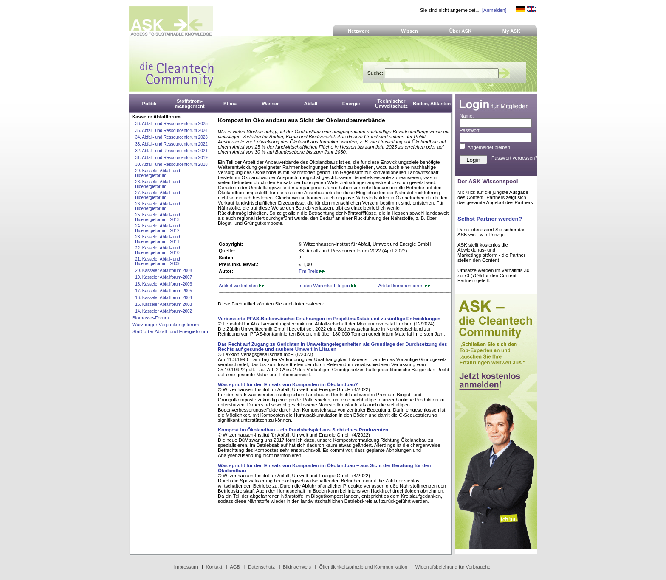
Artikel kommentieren (404, 285)
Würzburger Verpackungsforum (165, 324)
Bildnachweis (297, 566)
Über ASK (460, 31)
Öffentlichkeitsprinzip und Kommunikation (363, 566)
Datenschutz (261, 566)
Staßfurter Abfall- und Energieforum (170, 331)
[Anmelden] (494, 10)
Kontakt (214, 566)
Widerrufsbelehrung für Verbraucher (453, 566)
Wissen (409, 31)
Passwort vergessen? (514, 157)
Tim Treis (312, 271)
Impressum (186, 566)
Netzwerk (358, 31)
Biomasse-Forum (150, 317)
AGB (235, 566)
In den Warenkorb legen (328, 285)
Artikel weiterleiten (242, 285)
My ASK (511, 31)
